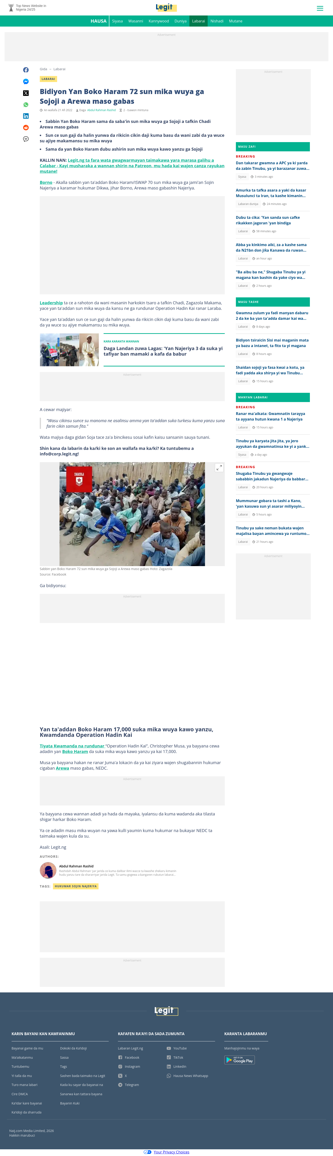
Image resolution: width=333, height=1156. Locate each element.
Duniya (181, 22)
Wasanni (135, 22)
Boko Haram (75, 753)
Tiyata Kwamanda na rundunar (72, 747)
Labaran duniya (248, 205)
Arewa (62, 769)
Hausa (99, 22)
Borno (46, 183)
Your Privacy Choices (166, 1153)
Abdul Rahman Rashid (101, 111)
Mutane (236, 22)
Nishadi (216, 22)
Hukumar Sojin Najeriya (76, 888)
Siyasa (117, 22)
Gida (43, 70)
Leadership (51, 304)
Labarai (198, 22)
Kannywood (159, 22)
